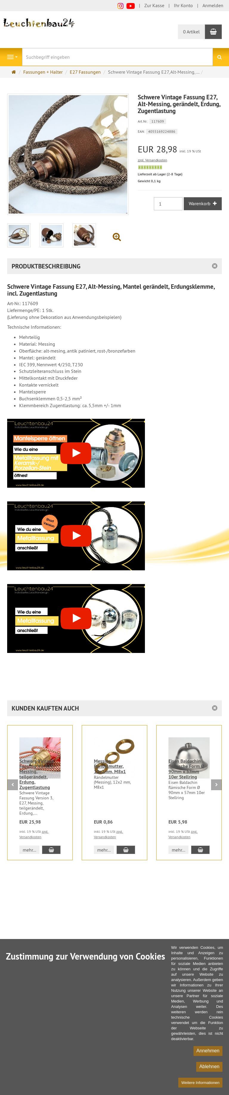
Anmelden (212, 5)
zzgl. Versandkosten (152, 160)
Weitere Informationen (200, 1082)
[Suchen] (219, 57)
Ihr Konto (183, 5)
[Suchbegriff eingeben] (117, 57)
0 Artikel (191, 32)
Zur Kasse (154, 5)
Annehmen (207, 1050)
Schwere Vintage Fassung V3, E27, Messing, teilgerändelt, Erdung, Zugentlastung (36, 774)
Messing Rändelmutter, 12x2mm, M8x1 (110, 766)
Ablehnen (209, 1066)
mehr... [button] (29, 850)
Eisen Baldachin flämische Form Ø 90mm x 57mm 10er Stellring (186, 769)
